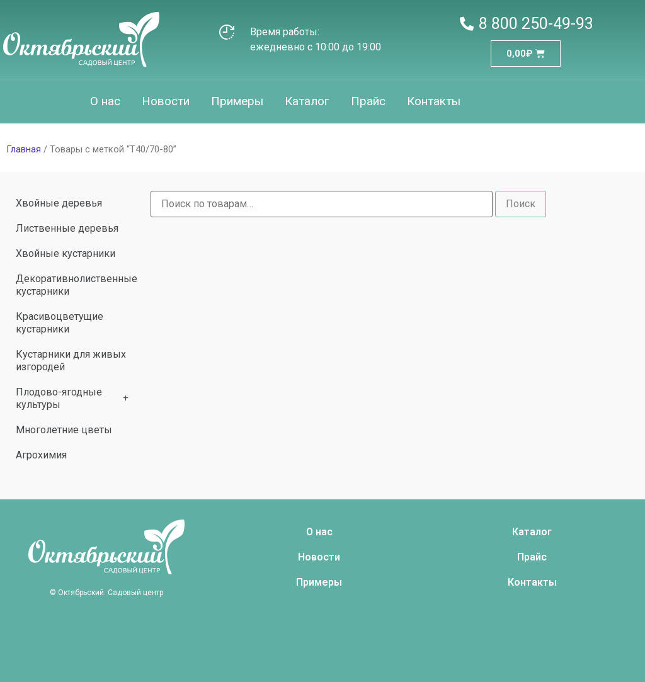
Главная (23, 149)
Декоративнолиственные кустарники (76, 285)
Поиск (520, 204)
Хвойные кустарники (65, 253)
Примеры (237, 101)
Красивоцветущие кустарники (59, 322)
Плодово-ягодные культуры (72, 398)
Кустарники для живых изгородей (71, 360)
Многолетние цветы (64, 430)
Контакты (433, 101)
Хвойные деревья (59, 203)
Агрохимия (41, 455)
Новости (166, 101)
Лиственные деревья (67, 228)
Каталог (307, 101)
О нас (105, 101)
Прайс (368, 101)
